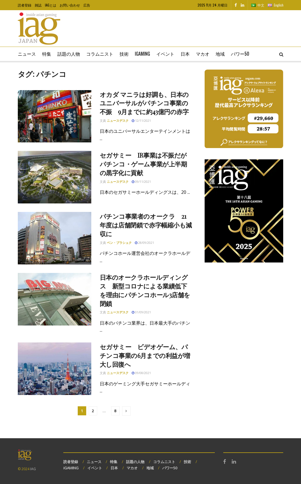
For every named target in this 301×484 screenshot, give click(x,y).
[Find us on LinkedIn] (242, 5)
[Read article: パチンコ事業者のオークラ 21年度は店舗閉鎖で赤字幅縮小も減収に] (54, 238)
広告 (86, 5)
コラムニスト (99, 53)
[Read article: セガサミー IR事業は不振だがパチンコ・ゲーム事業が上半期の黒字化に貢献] (54, 177)
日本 (185, 53)
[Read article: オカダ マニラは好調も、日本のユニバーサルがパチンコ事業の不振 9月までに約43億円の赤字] (54, 116)
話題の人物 (68, 53)
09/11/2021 (141, 181)
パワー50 (240, 53)
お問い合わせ (70, 5)
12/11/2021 (141, 120)
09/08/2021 (141, 373)
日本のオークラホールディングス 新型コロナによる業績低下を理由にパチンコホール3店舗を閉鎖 (145, 290)
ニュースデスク (118, 120)
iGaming (142, 53)
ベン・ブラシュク (119, 242)
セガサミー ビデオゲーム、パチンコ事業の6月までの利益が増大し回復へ (145, 355)
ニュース (27, 53)
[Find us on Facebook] (236, 5)
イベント (165, 53)
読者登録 (24, 5)
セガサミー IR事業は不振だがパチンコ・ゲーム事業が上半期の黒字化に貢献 (143, 164)
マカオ (202, 53)
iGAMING (71, 467)
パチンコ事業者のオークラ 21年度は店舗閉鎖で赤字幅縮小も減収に (146, 225)
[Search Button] (281, 54)
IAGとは (50, 5)
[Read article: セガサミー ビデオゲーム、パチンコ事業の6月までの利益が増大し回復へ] (54, 368)
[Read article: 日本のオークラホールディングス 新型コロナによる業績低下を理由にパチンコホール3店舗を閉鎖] (54, 299)
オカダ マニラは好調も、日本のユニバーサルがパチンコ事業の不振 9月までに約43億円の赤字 (144, 103)
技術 (124, 53)
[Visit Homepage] (39, 28)
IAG (33, 468)
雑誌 (38, 5)
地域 (220, 53)
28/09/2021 (144, 242)
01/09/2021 (141, 312)
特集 (46, 53)
